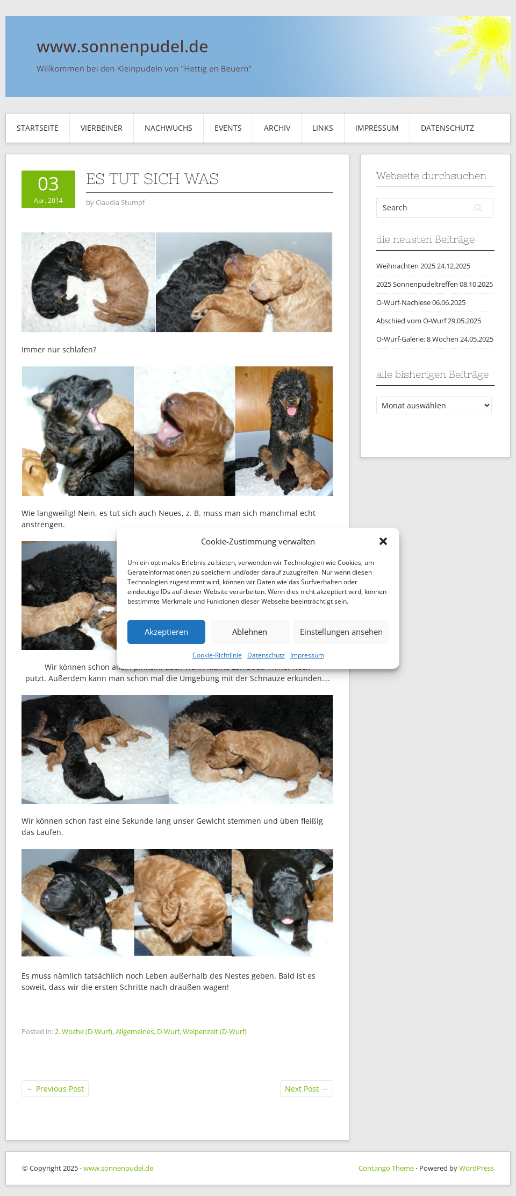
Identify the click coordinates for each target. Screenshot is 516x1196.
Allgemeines (135, 1031)
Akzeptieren (166, 631)
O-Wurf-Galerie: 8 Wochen (417, 339)
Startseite (38, 128)
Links (322, 128)
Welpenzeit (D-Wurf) (215, 1031)
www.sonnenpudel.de (118, 1168)
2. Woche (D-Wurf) (83, 1031)
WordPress (476, 1168)
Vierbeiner (102, 128)
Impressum (307, 655)
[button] (383, 541)
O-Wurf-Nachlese (403, 302)
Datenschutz (266, 655)
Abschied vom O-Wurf (411, 320)
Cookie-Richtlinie (217, 655)
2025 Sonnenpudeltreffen (417, 284)
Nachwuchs (168, 128)
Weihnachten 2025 (405, 266)
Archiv (277, 128)
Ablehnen (249, 631)
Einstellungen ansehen (341, 631)
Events (228, 128)
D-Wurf (168, 1031)
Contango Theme (386, 1168)
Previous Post (55, 1089)
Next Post (306, 1089)
